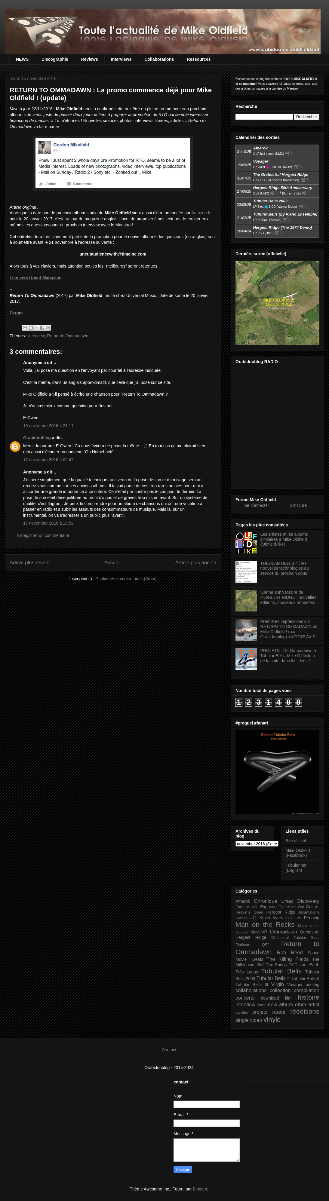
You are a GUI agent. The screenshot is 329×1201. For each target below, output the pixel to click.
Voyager (295, 984)
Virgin (277, 984)
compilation (306, 990)
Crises (287, 901)
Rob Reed (290, 952)
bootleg (312, 984)
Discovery (308, 901)
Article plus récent (30, 562)
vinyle (272, 1019)
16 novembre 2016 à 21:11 (48, 425)
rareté (278, 1012)
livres (261, 1005)
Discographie (55, 59)
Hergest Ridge (281, 912)
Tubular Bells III (251, 984)
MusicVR (259, 932)
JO (253, 918)
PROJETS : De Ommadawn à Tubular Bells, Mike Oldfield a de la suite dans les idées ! (288, 655)
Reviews (89, 59)
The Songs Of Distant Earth (292, 964)
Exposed (268, 906)
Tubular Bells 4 (273, 978)
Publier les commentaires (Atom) (126, 578)
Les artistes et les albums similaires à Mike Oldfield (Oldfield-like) (284, 539)
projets (259, 1012)
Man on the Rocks (264, 924)
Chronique (265, 901)
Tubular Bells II (305, 978)
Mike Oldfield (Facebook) (298, 853)
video (256, 1020)
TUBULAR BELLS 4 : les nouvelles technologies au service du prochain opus (284, 568)
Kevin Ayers (271, 917)
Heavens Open (249, 912)
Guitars (312, 906)
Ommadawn (283, 932)
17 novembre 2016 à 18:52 (48, 523)
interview (36, 335)
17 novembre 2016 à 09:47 (48, 459)
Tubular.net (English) (296, 868)
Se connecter (256, 505)
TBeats (256, 959)
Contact (169, 1049)
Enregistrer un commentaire (43, 535)
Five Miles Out (291, 907)
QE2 (265, 945)
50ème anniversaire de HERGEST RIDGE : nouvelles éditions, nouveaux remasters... (289, 597)
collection (280, 990)
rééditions (304, 1011)
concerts (244, 998)
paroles (241, 1012)
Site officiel (296, 840)
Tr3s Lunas (246, 972)
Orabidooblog (37, 437)
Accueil (112, 562)
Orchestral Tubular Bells (295, 938)
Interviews (121, 59)
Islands (241, 918)
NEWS (22, 59)
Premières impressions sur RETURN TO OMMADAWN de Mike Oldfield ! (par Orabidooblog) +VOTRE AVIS (289, 629)
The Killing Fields (287, 959)
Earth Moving (247, 907)
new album (280, 1004)
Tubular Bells (281, 971)
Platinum (242, 945)
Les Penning (306, 917)
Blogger (200, 1189)
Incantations (309, 912)
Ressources (199, 59)
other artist (307, 1004)
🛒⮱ (289, 153)
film (288, 998)
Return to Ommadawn (67, 335)
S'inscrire (298, 505)
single (242, 1020)
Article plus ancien (195, 562)
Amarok (242, 901)
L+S (289, 918)
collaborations (251, 990)
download (270, 998)
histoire (308, 997)
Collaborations (159, 59)
